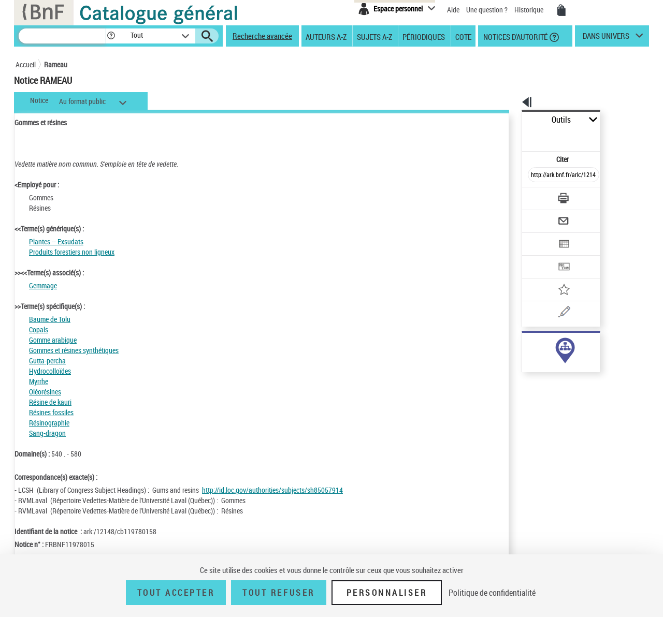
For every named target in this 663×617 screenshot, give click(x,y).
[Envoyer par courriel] (534, 195)
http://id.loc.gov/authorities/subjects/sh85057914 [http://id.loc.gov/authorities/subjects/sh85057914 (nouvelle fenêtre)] (272, 490)
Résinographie (49, 423)
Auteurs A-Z (326, 36)
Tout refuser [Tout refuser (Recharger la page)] (278, 592)
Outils (510, 119)
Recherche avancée (262, 36)
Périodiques (423, 36)
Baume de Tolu (49, 319)
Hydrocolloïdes (50, 371)
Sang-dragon (47, 433)
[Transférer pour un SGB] (539, 236)
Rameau (55, 64)
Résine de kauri (50, 402)
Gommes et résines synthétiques (74, 350)
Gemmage (43, 285)
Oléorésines (45, 391)
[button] (111, 35)
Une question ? (487, 9)
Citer (518, 136)
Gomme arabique (53, 340)
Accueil (26, 64)
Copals (38, 329)
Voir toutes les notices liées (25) (551, 367)
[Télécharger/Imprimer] (536, 175)
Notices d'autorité (514, 36)
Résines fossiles (51, 412)
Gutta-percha (47, 360)
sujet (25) (525, 345)
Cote (463, 36)
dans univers (606, 38)
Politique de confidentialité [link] (492, 592)
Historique (529, 9)
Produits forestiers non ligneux (71, 252)
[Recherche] (62, 35)
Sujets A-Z (374, 36)
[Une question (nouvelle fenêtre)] (555, 276)
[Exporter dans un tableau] (542, 216)
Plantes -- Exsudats (56, 241)
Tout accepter (176, 592)
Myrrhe (38, 381)
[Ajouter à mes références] (541, 256)
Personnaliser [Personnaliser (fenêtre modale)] (387, 592)
